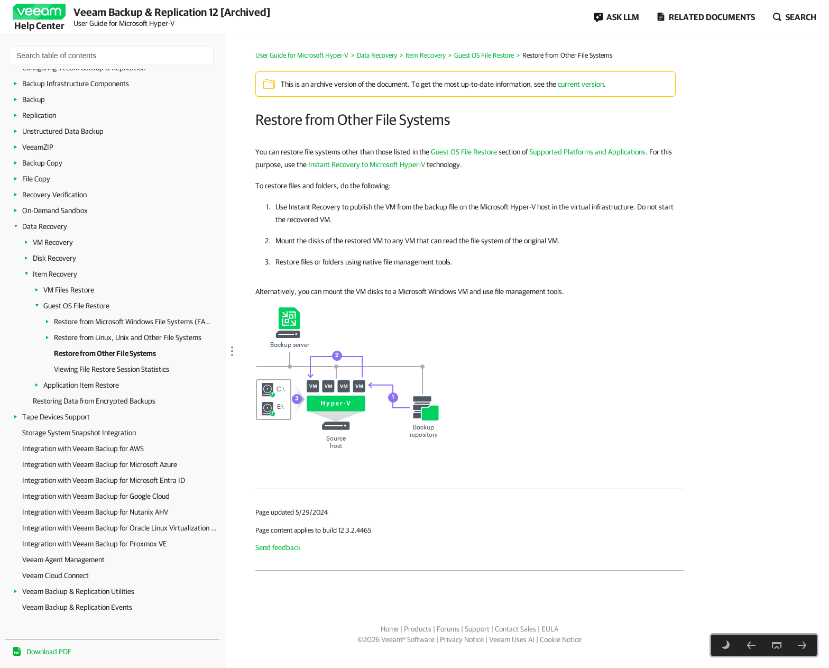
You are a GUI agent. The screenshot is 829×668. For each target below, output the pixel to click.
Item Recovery (55, 274)
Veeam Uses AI (512, 639)
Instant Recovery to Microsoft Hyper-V (366, 164)
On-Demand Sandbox (55, 210)
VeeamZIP (37, 147)
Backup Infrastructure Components (75, 83)
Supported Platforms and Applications (587, 152)
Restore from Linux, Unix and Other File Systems (127, 337)
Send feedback (278, 547)
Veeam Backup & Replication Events (77, 607)
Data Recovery (44, 226)
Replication (39, 115)
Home (390, 629)
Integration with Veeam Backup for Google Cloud (96, 496)
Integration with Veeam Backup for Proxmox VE (94, 543)
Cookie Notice (561, 639)
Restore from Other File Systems (105, 353)
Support (477, 629)
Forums (448, 629)
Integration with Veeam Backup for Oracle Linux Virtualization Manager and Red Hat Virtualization (121, 528)
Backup (33, 99)
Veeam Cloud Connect (55, 575)
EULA (549, 629)
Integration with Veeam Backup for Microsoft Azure (99, 464)
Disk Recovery (54, 258)
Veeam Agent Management (63, 559)
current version (581, 84)
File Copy (36, 179)
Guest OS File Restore (76, 305)
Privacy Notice (462, 639)
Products (417, 629)
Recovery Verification (54, 194)
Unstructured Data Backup (63, 131)
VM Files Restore (68, 290)
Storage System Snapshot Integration (79, 432)
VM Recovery (53, 242)
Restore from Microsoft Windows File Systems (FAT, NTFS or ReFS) (133, 321)
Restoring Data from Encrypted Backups (94, 401)
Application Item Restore (81, 385)
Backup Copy (42, 163)
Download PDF (48, 651)
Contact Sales (515, 629)
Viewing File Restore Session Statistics (111, 369)
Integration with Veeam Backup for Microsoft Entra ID (103, 480)
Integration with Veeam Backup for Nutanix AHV (95, 512)
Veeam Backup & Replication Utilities (78, 591)
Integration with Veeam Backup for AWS (83, 448)
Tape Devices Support (56, 417)
